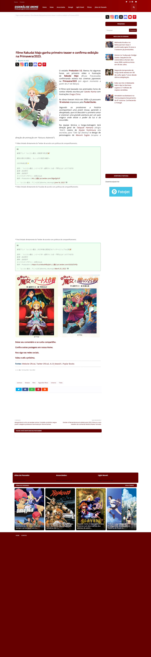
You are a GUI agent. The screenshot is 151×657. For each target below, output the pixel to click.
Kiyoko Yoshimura (87, 130)
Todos (60, 383)
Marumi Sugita (83, 135)
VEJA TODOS (129, 485)
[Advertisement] (58, 35)
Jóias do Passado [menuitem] (100, 7)
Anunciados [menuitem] (61, 7)
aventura (27, 15)
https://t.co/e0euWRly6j (40, 264)
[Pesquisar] (117, 30)
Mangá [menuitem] (70, 7)
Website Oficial (28, 363)
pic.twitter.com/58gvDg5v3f (50, 178)
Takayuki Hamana (85, 127)
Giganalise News (43, 383)
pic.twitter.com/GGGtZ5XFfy (67, 264)
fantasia (27, 383)
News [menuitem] (52, 7)
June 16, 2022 (60, 182)
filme (34, 383)
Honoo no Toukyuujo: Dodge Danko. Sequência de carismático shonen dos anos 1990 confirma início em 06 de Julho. (125, 60)
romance (53, 383)
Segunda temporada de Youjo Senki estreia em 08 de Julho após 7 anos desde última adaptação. (126, 73)
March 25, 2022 (60, 269)
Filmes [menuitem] (89, 7)
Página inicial (19, 15)
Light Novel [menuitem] (80, 7)
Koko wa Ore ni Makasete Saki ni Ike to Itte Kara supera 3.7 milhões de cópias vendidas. (124, 86)
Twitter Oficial (42, 363)
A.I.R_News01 (56, 363)
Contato (22, 2)
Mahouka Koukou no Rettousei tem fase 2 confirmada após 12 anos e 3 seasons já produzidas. (125, 46)
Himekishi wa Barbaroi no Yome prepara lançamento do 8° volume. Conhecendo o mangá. (125, 99)
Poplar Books (68, 363)
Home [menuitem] (44, 7)
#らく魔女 (35, 178)
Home (16, 2)
